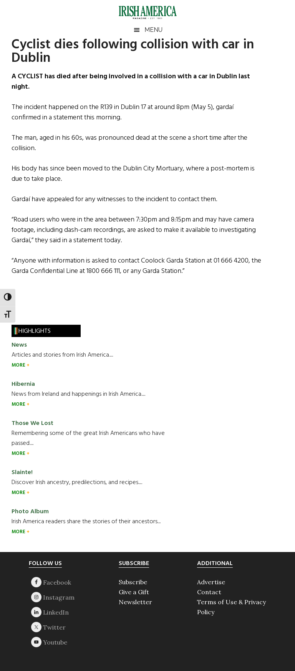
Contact (209, 592)
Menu (153, 29)
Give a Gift (134, 592)
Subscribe (133, 582)
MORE (19, 365)
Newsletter (135, 602)
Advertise (211, 582)
